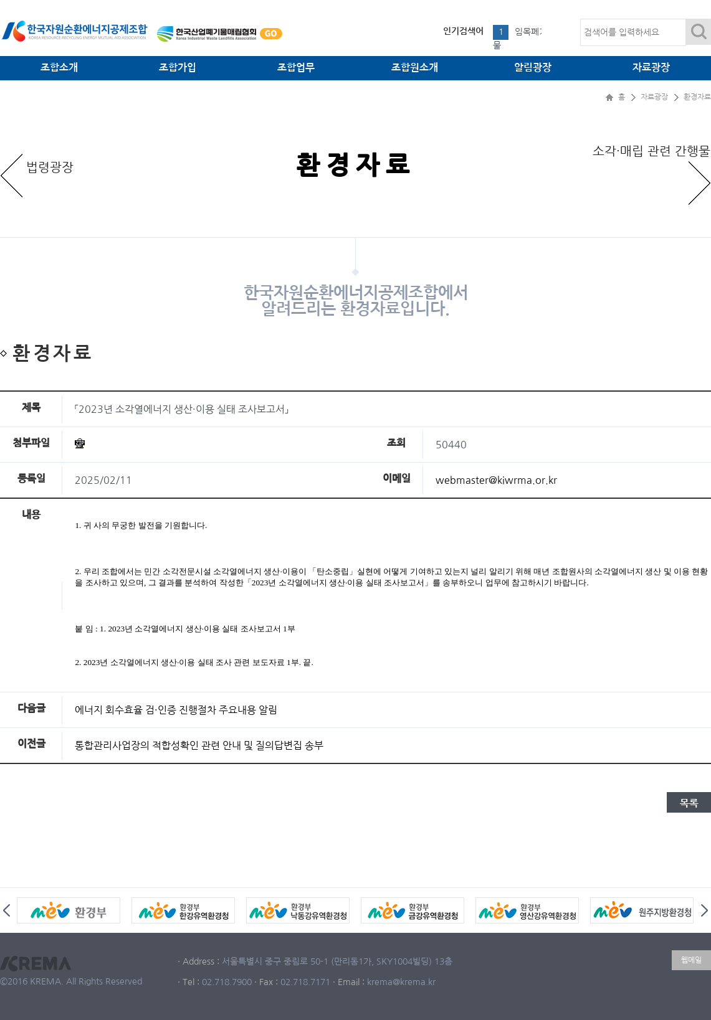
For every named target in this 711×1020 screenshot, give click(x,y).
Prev (6, 910)
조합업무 (296, 67)
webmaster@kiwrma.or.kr (496, 480)
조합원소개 (414, 67)
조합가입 (177, 67)
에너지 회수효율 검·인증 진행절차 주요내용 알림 (176, 710)
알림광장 (532, 67)
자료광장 (651, 67)
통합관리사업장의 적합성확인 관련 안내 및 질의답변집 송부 (199, 745)
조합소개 (59, 67)
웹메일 (691, 960)
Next (704, 910)
